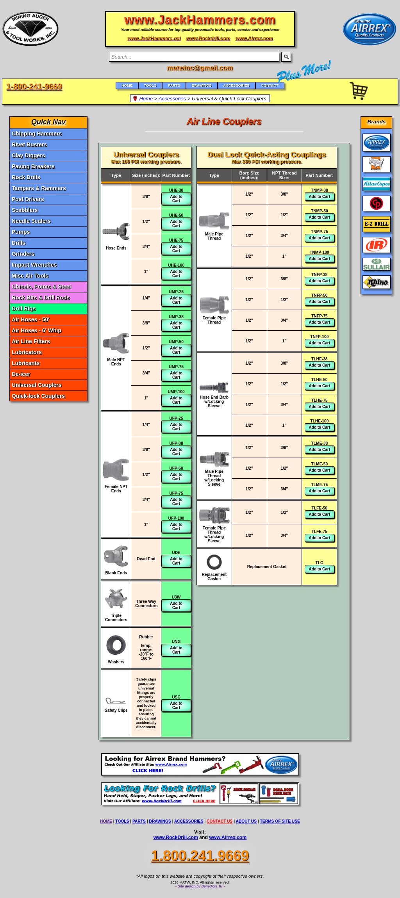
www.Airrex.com (228, 837)
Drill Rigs (24, 308)
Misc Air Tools (30, 276)
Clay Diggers (28, 155)
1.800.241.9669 (200, 856)
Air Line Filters (31, 341)
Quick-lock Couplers (38, 396)
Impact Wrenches (34, 265)
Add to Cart (176, 198)
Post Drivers (28, 199)
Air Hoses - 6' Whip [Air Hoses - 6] (36, 330)
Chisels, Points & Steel (41, 286)
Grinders (23, 254)
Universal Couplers (37, 385)
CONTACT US (219, 821)
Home (146, 99)
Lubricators (27, 352)
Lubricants (26, 363)
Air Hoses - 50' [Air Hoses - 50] (31, 319)
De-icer (21, 374)
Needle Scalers (31, 221)
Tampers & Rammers (39, 188)
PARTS (139, 821)
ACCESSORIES (189, 821)
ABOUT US (246, 821)
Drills (18, 243)
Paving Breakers (33, 166)
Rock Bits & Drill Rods (41, 297)
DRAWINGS (160, 821)
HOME (106, 821)
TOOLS (122, 821)
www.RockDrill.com (176, 837)
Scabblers (25, 210)
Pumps (21, 232)
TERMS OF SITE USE (280, 821)
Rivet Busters (29, 144)
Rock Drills (26, 177)
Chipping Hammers (37, 133)
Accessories (172, 99)
